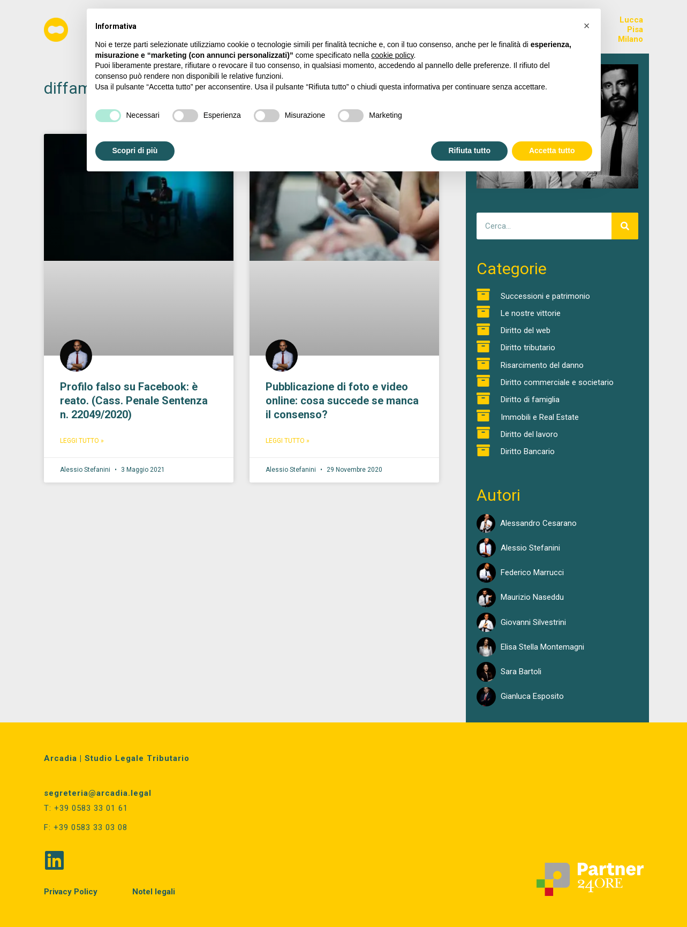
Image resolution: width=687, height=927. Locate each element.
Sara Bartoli (521, 671)
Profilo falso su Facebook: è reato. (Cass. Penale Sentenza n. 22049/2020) (134, 400)
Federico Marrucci (532, 572)
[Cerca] (624, 226)
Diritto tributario (528, 347)
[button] (586, 25)
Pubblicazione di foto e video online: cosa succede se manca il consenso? (342, 400)
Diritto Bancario (528, 451)
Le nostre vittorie (531, 313)
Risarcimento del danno (542, 365)
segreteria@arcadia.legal (98, 793)
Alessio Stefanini (530, 548)
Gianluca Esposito (532, 696)
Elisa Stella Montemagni (542, 647)
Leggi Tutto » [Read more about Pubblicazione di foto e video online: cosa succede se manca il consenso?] (287, 440)
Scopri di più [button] (135, 150)
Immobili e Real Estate (540, 417)
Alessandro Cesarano (538, 523)
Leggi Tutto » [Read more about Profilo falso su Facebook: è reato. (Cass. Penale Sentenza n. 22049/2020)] (82, 440)
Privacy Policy (70, 890)
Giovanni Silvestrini (533, 622)
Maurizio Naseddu (532, 597)
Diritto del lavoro (529, 434)
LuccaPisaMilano (630, 29)
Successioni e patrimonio (545, 296)
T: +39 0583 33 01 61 (86, 808)
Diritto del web (525, 330)
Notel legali (153, 890)
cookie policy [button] (392, 55)
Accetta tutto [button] (552, 150)
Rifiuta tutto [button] (469, 150)
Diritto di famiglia (530, 399)
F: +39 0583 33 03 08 (85, 827)
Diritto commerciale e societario (557, 382)
